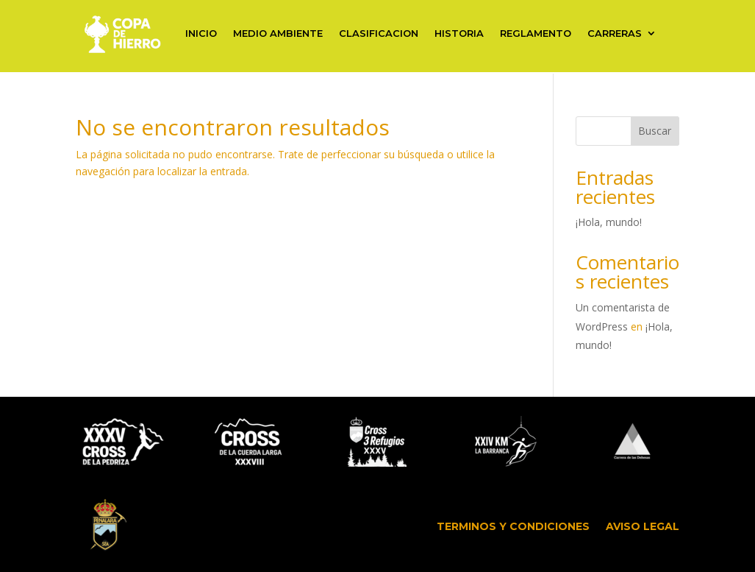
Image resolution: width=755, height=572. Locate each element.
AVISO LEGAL (642, 526)
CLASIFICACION (378, 33)
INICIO (201, 33)
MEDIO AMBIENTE (278, 33)
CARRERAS (614, 33)
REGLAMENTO (535, 33)
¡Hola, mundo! (609, 222)
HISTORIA (459, 33)
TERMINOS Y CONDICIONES (513, 526)
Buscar (654, 131)
